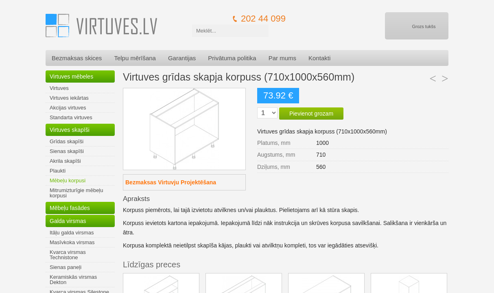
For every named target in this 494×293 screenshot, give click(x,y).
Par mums (282, 58)
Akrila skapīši (65, 161)
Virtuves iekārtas (69, 98)
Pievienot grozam (311, 113)
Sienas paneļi (65, 267)
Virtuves (59, 88)
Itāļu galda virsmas (72, 233)
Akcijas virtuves (68, 108)
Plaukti (58, 171)
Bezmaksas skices (77, 58)
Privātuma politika (232, 58)
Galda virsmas (68, 221)
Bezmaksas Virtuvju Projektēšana (170, 182)
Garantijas (182, 58)
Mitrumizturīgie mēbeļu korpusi (76, 193)
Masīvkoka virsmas (72, 242)
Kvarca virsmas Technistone (68, 254)
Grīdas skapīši (66, 141)
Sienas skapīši (67, 151)
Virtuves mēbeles (71, 76)
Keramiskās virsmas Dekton (73, 279)
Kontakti (319, 58)
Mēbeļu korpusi (67, 180)
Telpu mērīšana (135, 58)
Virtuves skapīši (70, 130)
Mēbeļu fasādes (70, 208)
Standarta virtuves (71, 117)
